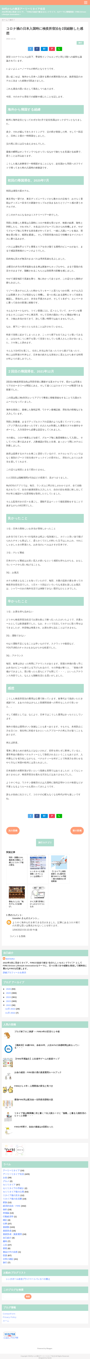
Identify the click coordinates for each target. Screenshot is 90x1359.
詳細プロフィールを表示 (14, 972)
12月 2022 (10, 1009)
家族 (5, 1202)
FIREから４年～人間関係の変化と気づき (33, 1086)
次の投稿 (12, 830)
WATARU (10, 959)
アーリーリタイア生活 (13, 1174)
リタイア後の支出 (11, 1195)
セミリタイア (9, 1184)
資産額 (6, 1227)
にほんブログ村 (11, 1338)
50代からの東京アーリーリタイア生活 (23, 8)
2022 (9, 1005)
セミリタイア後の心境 (13, 1192)
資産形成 (7, 1231)
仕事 (5, 1223)
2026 (9, 989)
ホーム (6, 1321)
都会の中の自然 (10, 1252)
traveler (16, 918)
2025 (9, 993)
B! (44, 49)
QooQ (49, 1358)
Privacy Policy (9, 1317)
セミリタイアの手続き (13, 1188)
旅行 (80, 43)
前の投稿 (77, 830)
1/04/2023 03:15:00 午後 (24, 930)
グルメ (6, 1181)
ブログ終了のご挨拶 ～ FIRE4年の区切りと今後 (37, 1031)
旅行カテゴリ (45, 842)
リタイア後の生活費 (12, 1199)
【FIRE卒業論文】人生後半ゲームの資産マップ (36, 1059)
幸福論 (6, 1213)
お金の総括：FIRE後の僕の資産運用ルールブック (38, 1072)
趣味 (5, 1241)
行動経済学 (8, 1216)
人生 (5, 1245)
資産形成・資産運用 (12, 1234)
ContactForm (9, 1314)
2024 (9, 997)
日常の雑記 (8, 1259)
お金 (5, 1177)
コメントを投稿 (17, 936)
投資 (5, 1255)
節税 (5, 1248)
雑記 (5, 1220)
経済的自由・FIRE (11, 1206)
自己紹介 (7, 1238)
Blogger (49, 1348)
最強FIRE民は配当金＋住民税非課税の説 (33, 1099)
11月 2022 (10, 1013)
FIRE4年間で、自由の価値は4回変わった (33, 1127)
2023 (9, 1001)
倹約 (5, 1209)
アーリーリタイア (11, 1170)
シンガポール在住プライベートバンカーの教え (28, 1279)
